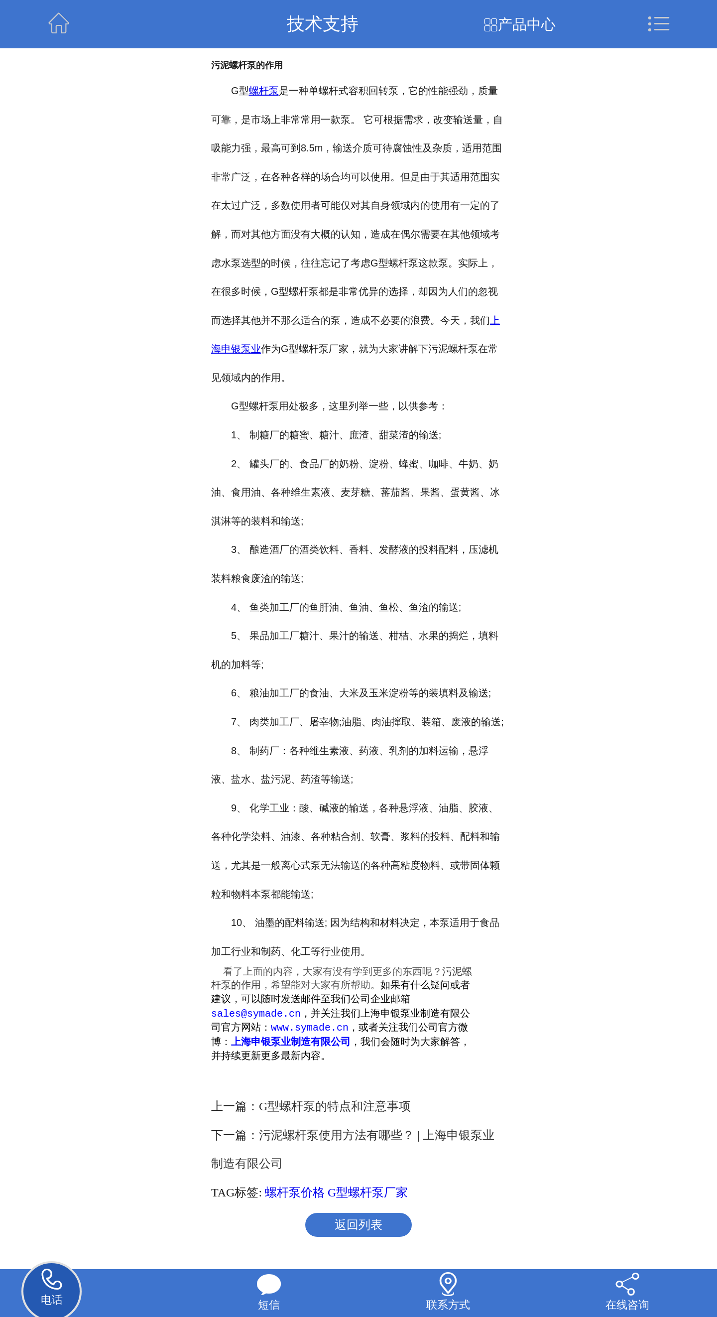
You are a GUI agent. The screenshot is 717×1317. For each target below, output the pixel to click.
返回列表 (358, 1225)
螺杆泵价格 (295, 1193)
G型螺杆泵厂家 (368, 1193)
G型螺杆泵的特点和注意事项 (335, 1107)
